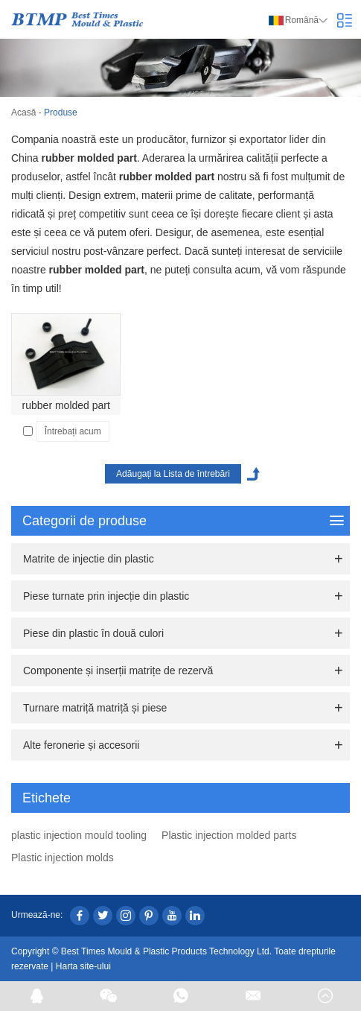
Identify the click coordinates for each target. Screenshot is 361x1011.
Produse (60, 112)
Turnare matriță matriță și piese (95, 708)
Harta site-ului (83, 966)
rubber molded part (66, 405)
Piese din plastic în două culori (93, 633)
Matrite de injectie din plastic (88, 559)
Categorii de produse (183, 521)
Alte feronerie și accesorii (81, 745)
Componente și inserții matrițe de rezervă (118, 670)
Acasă (23, 112)
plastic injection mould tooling (79, 835)
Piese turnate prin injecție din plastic (106, 596)
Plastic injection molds (62, 857)
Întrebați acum (73, 431)
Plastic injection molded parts (229, 835)
